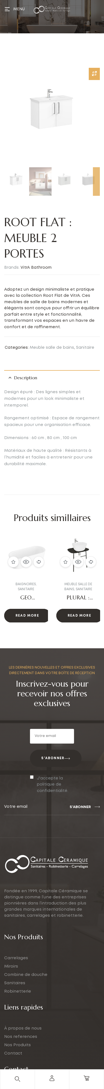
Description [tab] (25, 377)
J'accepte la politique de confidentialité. (52, 785)
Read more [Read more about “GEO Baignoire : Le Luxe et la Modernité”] (27, 615)
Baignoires (26, 584)
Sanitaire (85, 347)
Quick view (26, 561)
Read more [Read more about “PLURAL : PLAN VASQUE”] (79, 615)
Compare (38, 561)
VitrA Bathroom (36, 267)
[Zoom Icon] (94, 74)
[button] (15, 582)
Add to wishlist (13, 561)
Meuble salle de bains (52, 347)
